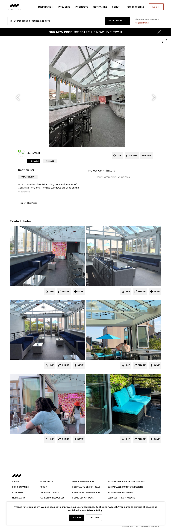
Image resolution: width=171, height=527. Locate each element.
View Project (27, 177)
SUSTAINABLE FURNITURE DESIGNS (125, 487)
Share (65, 292)
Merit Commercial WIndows (112, 177)
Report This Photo (28, 203)
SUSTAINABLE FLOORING (120, 492)
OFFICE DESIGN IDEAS (83, 482)
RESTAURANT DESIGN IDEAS (86, 492)
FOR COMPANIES (20, 487)
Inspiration (45, 7)
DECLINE (94, 518)
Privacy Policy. (95, 510)
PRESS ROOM (46, 482)
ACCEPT (76, 518)
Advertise (17, 492)
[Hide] (159, 32)
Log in (156, 7)
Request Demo (142, 23)
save (147, 156)
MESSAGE (50, 161)
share (133, 156)
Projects (64, 7)
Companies (100, 7)
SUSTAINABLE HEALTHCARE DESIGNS (126, 482)
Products (81, 7)
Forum (116, 7)
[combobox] (117, 21)
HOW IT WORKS (135, 7)
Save (80, 292)
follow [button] (35, 161)
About (15, 482)
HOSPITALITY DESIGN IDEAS (86, 487)
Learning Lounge (49, 492)
